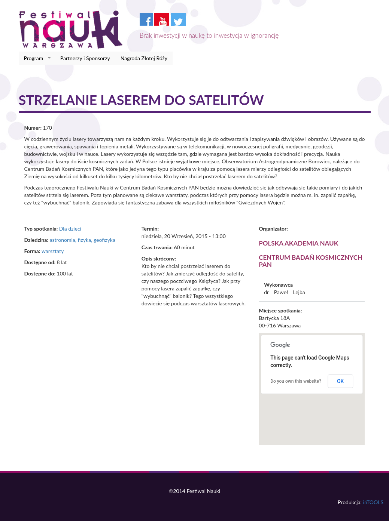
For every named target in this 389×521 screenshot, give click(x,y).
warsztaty (53, 251)
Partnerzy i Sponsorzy (85, 58)
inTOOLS (373, 502)
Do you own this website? (295, 381)
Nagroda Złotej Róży (144, 58)
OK (340, 381)
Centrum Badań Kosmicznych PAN (310, 260)
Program (35, 58)
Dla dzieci (70, 228)
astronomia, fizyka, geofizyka (82, 240)
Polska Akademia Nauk (298, 243)
